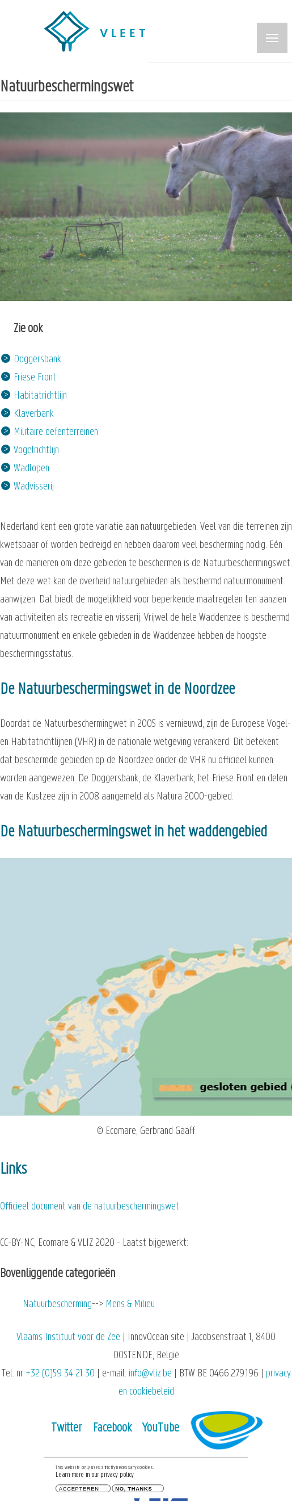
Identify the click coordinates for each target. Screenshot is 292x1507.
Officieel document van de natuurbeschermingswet (89, 1207)
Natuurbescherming (57, 1304)
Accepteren (79, 1489)
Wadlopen (31, 468)
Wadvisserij (34, 487)
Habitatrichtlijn (40, 396)
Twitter (66, 1428)
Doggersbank (37, 359)
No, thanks (133, 1489)
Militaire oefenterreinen (56, 432)
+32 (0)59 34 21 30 (60, 1373)
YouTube (160, 1428)
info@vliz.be (150, 1373)
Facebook (112, 1428)
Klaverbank (34, 414)
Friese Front (35, 377)
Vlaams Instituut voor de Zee (68, 1337)
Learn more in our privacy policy (95, 1475)
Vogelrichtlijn (36, 450)
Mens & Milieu (130, 1304)
